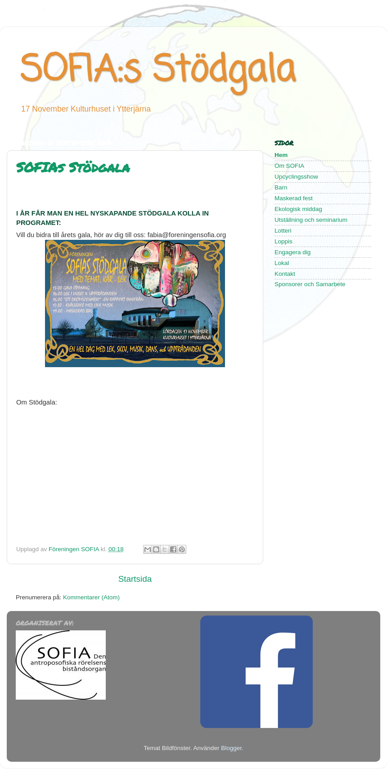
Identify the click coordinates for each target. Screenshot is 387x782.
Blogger (231, 748)
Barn (281, 187)
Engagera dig (292, 252)
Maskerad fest (293, 198)
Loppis (283, 241)
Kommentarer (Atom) (91, 597)
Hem (281, 155)
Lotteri (283, 230)
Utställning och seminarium (310, 219)
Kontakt (284, 273)
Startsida (135, 579)
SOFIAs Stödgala (73, 167)
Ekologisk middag (298, 209)
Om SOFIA (290, 165)
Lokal (281, 263)
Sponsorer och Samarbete (310, 284)
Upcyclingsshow (296, 176)
